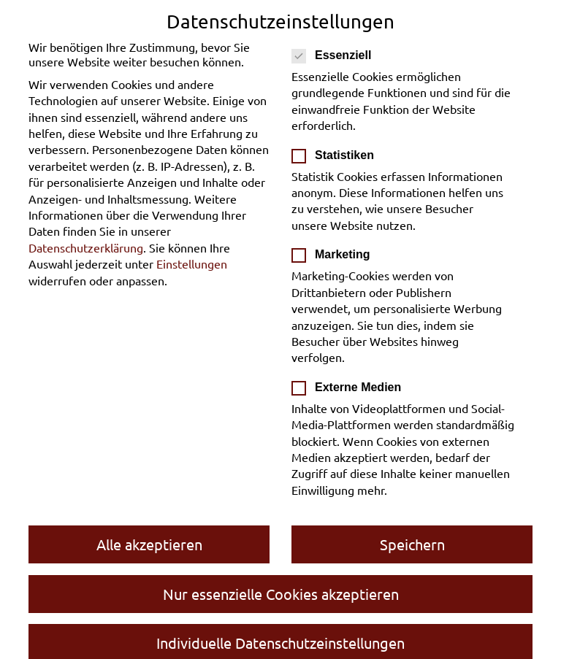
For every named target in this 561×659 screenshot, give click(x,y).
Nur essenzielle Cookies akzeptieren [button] (281, 594)
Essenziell (336, 55)
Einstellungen (191, 263)
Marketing (335, 254)
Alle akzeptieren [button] (149, 544)
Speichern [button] (412, 544)
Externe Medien (351, 387)
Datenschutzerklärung (85, 247)
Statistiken (337, 155)
